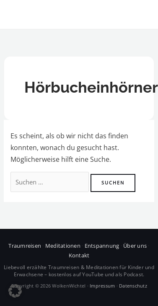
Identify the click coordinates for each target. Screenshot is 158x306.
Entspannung (102, 245)
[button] (15, 291)
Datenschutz (133, 286)
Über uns (135, 245)
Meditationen (62, 245)
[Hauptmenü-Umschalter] (140, 14)
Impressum (102, 286)
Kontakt (79, 255)
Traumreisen (24, 245)
